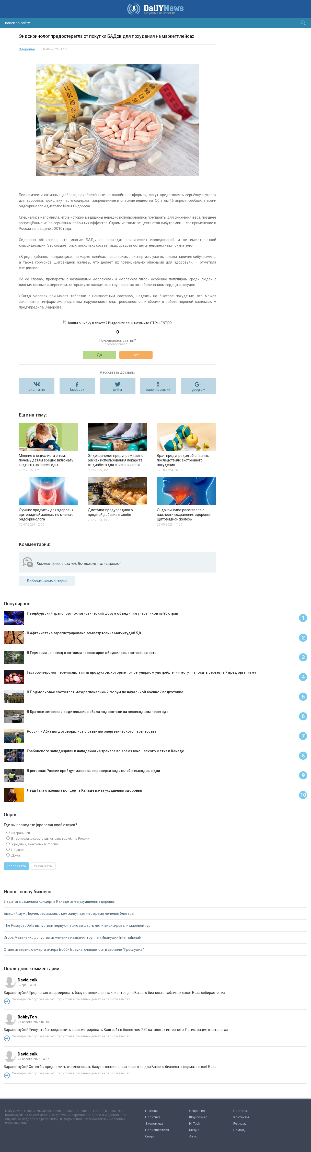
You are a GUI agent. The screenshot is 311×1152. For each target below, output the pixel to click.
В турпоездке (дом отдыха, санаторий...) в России (49, 838)
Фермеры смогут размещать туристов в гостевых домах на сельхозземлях (70, 999)
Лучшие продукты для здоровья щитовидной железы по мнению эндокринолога (46, 514)
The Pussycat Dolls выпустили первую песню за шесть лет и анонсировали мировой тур (77, 925)
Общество (197, 1111)
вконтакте (37, 389)
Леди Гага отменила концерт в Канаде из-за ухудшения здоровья (59, 901)
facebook (77, 389)
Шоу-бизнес (198, 1117)
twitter (117, 389)
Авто (193, 1136)
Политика (152, 1117)
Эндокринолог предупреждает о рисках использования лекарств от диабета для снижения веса (115, 460)
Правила (240, 1111)
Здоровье (27, 49)
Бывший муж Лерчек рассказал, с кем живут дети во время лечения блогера (69, 913)
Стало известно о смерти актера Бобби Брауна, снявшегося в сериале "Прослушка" (74, 949)
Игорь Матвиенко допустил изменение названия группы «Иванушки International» (73, 937)
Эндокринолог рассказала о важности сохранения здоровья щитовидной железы (184, 514)
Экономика (154, 1123)
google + (198, 389)
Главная (151, 1111)
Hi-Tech (194, 1123)
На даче (17, 850)
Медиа (194, 1130)
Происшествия (157, 1130)
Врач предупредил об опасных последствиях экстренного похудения (183, 460)
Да (99, 355)
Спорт (150, 1136)
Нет (136, 355)
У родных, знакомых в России (34, 844)
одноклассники (158, 389)
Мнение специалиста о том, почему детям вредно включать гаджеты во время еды (46, 460)
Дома (15, 855)
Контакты (241, 1117)
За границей (20, 833)
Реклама (240, 1123)
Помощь (239, 1130)
